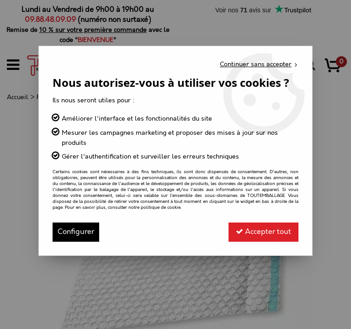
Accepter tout (263, 232)
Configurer (76, 232)
